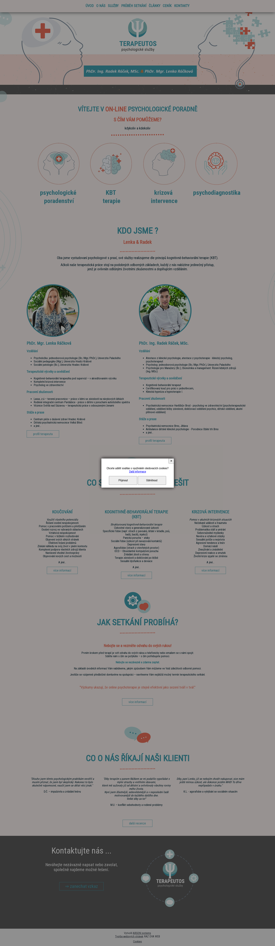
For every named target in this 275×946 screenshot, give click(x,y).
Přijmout (123, 480)
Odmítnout (151, 480)
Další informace (137, 471)
